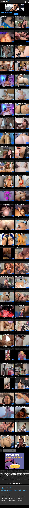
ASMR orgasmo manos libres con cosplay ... (21, 233)
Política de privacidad (17, 490)
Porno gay (11, 496)
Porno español (3, 500)
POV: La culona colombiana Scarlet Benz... (6, 161)
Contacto (24, 490)
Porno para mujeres (12, 498)
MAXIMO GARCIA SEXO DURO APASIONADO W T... (20, 291)
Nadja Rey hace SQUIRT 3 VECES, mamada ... (20, 204)
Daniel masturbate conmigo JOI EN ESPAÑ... (6, 74)
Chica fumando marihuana (19, 334)
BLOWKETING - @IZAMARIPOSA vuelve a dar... (7, 392)
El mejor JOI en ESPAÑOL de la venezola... (5, 31)
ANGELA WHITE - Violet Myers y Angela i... (7, 421)
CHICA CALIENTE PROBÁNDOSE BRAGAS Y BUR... (20, 103)
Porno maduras (4, 496)
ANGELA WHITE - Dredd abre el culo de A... (21, 435)
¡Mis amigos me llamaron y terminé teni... (21, 31)
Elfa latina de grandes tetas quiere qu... (7, 348)
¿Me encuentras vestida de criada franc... (6, 175)
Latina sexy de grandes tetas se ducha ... (21, 175)
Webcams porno (4, 498)
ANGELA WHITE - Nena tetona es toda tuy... (21, 88)
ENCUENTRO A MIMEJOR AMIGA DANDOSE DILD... (20, 320)
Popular (16, 14)
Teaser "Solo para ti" (4, 16)
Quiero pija (2, 247)
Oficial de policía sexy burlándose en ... (21, 218)
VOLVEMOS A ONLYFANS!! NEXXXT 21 (21, 348)
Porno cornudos (20, 500)
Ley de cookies (9, 490)
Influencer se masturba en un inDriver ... (21, 392)
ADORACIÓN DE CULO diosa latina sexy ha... (7, 435)
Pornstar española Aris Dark (5, 189)
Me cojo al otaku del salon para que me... (7, 88)
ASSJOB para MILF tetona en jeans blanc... (20, 247)
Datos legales (3, 490)
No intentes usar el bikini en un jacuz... (7, 406)
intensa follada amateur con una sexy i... (7, 45)
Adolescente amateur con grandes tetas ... (21, 262)
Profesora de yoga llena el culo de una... (21, 132)
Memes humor (12, 493)
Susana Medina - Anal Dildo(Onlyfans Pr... (7, 377)
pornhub (12, 86)
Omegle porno (20, 493)
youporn (12, 28)
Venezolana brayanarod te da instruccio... (20, 16)
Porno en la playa (12, 500)
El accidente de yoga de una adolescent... (19, 305)
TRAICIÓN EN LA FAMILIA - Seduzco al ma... (21, 363)
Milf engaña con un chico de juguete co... (7, 276)
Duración (26, 14)
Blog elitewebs (3, 502)
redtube (12, 173)
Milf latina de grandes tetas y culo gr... (7, 218)
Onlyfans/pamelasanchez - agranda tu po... (7, 305)
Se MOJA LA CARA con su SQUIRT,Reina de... (7, 204)
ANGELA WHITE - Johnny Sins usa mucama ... (20, 60)
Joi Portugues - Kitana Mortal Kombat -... (7, 233)
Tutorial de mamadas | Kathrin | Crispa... (21, 377)
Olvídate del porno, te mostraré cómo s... (21, 189)
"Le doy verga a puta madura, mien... (6, 334)
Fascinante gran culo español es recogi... (20, 406)
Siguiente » (13, 450)
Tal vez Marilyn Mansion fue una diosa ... (21, 117)
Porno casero (20, 498)
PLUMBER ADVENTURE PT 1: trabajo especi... (6, 60)
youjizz (13, 317)
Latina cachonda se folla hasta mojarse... (21, 45)
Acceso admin (14, 505)
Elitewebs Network (4, 493)
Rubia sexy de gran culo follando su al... (21, 276)
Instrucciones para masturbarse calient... (6, 132)
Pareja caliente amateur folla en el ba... (7, 262)
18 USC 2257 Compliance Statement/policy (14, 483)
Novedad (21, 14)
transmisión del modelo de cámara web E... (7, 320)
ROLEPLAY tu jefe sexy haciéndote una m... (21, 146)
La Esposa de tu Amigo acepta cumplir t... (21, 74)
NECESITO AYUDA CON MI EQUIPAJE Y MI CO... (7, 363)
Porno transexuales (21, 496)
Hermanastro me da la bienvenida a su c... (7, 117)
